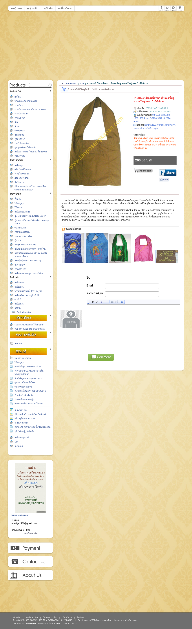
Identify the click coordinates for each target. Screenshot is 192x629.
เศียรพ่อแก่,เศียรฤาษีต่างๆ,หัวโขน (30, 249)
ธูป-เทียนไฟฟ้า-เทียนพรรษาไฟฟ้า (30, 216)
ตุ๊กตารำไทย (20, 269)
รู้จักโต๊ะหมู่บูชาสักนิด (24, 431)
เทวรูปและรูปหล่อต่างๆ (25, 244)
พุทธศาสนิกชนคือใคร (24, 382)
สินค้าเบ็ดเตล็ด (24, 312)
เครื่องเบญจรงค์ (21, 437)
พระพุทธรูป (19, 130)
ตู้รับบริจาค (19, 139)
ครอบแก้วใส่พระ (22, 232)
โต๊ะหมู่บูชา (19, 203)
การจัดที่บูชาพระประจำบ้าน (27, 366)
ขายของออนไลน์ (45, 624)
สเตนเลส (18, 446)
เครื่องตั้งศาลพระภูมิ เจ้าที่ (26, 295)
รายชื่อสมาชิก (32, 617)
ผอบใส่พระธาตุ (21, 178)
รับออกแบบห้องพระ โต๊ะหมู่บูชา (29, 324)
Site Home (70, 83)
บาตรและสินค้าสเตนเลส (25, 101)
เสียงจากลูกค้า (21, 422)
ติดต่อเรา (30, 561)
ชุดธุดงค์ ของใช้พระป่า (25, 147)
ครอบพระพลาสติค (23, 236)
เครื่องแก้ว (19, 303)
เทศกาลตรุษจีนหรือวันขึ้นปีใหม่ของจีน (32, 427)
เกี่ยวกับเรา (30, 575)
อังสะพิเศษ (19, 135)
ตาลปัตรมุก (19, 118)
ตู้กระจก (18, 240)
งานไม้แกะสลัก (21, 143)
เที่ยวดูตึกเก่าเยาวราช (24, 418)
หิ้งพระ (17, 199)
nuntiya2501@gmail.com (24, 523)
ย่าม (16, 122)
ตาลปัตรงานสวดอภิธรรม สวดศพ (30, 109)
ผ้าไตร (17, 96)
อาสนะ (17, 308)
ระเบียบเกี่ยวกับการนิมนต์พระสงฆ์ (30, 391)
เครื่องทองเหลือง (22, 211)
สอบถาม (18, 343)
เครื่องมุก (18, 165)
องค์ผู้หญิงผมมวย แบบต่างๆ (27, 260)
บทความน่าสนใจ (22, 358)
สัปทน (17, 126)
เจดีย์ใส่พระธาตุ (21, 173)
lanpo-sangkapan (20, 515)
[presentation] (115, 344)
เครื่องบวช (19, 282)
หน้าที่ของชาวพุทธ (23, 386)
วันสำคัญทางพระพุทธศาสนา (28, 378)
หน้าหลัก (17, 617)
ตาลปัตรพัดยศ (21, 113)
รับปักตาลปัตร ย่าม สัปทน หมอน (29, 329)
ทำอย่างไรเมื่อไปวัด (23, 395)
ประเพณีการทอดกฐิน (24, 399)
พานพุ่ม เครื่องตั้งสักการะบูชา (28, 291)
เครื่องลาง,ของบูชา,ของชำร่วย (28, 273)
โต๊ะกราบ (18, 207)
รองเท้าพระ (19, 156)
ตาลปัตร (18, 105)
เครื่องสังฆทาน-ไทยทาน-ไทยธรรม (30, 151)
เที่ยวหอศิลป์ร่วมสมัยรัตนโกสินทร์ (30, 414)
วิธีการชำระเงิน (30, 548)
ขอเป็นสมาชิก (30, 533)
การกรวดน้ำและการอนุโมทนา (28, 403)
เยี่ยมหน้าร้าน (20, 410)
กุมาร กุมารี (19, 265)
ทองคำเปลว (20, 227)
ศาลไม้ (17, 299)
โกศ (16, 442)
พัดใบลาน (19, 182)
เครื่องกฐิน (19, 287)
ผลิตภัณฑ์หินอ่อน (22, 169)
